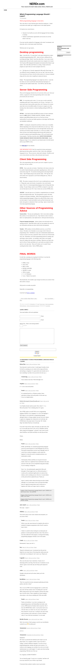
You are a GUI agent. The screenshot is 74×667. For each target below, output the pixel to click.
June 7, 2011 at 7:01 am (33, 376)
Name (42, 316)
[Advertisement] (38, 357)
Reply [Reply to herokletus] (38, 579)
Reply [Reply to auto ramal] (38, 505)
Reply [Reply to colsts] (36, 570)
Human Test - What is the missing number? (29, 323)
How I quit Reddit (49, 298)
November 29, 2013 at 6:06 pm (33, 635)
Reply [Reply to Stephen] (37, 383)
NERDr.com (36, 3)
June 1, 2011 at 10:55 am (29, 570)
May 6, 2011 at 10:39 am (31, 364)
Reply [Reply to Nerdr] (37, 390)
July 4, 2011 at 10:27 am (34, 619)
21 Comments (23, 18)
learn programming (49, 304)
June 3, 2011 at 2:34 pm (31, 579)
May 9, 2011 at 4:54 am (30, 511)
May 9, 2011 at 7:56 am (30, 520)
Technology (32, 304)
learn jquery (42, 304)
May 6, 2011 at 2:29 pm (30, 383)
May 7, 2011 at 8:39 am (32, 505)
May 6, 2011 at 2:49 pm (30, 443)
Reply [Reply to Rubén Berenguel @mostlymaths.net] (23, 403)
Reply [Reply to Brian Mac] (39, 364)
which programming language (33, 305)
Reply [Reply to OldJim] (36, 511)
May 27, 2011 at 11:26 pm (30, 558)
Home (5, 10)
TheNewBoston (23, 305)
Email (42, 319)
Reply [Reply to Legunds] (38, 558)
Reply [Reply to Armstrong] (40, 376)
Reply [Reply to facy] (35, 547)
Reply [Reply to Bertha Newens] (41, 619)
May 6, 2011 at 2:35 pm (30, 390)
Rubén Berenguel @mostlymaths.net (30, 401)
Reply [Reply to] (39, 628)
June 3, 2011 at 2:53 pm (30, 599)
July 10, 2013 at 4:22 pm (32, 628)
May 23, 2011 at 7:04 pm (28, 547)
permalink (48, 305)
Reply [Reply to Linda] (36, 540)
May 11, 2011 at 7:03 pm (29, 540)
